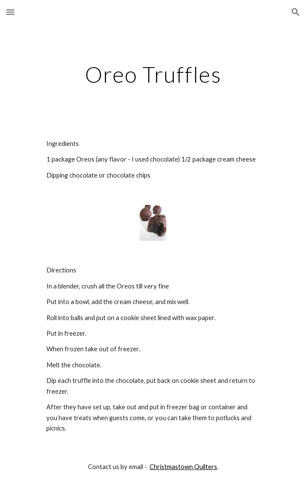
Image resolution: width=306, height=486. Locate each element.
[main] (153, 74)
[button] (10, 12)
